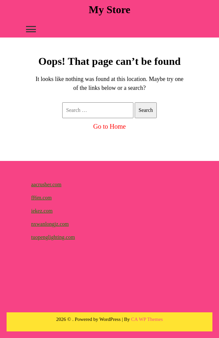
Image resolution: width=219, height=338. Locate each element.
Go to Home (109, 126)
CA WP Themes (147, 319)
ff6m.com (41, 197)
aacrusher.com (46, 184)
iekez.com (42, 211)
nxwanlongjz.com (50, 224)
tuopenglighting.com (53, 237)
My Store (109, 9)
